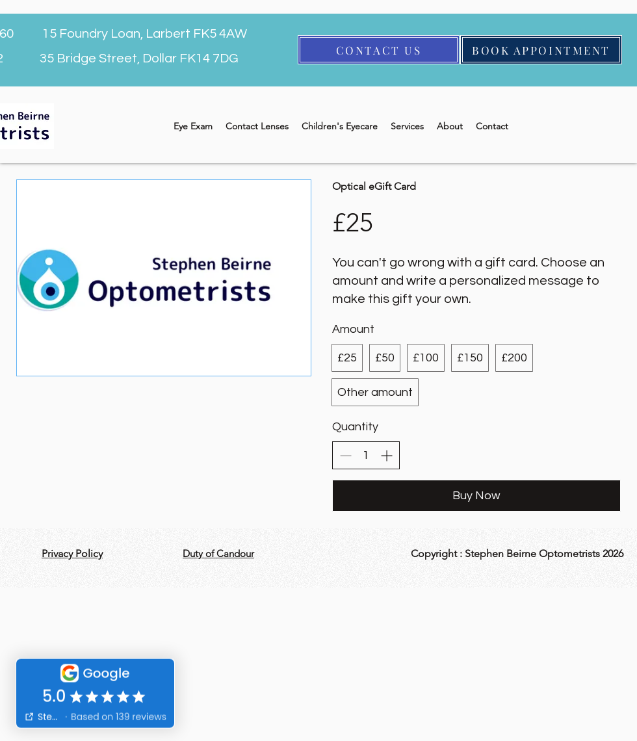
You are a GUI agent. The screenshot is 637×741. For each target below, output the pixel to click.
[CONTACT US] (379, 49)
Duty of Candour (218, 553)
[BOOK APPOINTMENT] (541, 49)
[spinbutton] (366, 455)
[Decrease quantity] (345, 455)
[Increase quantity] (386, 455)
